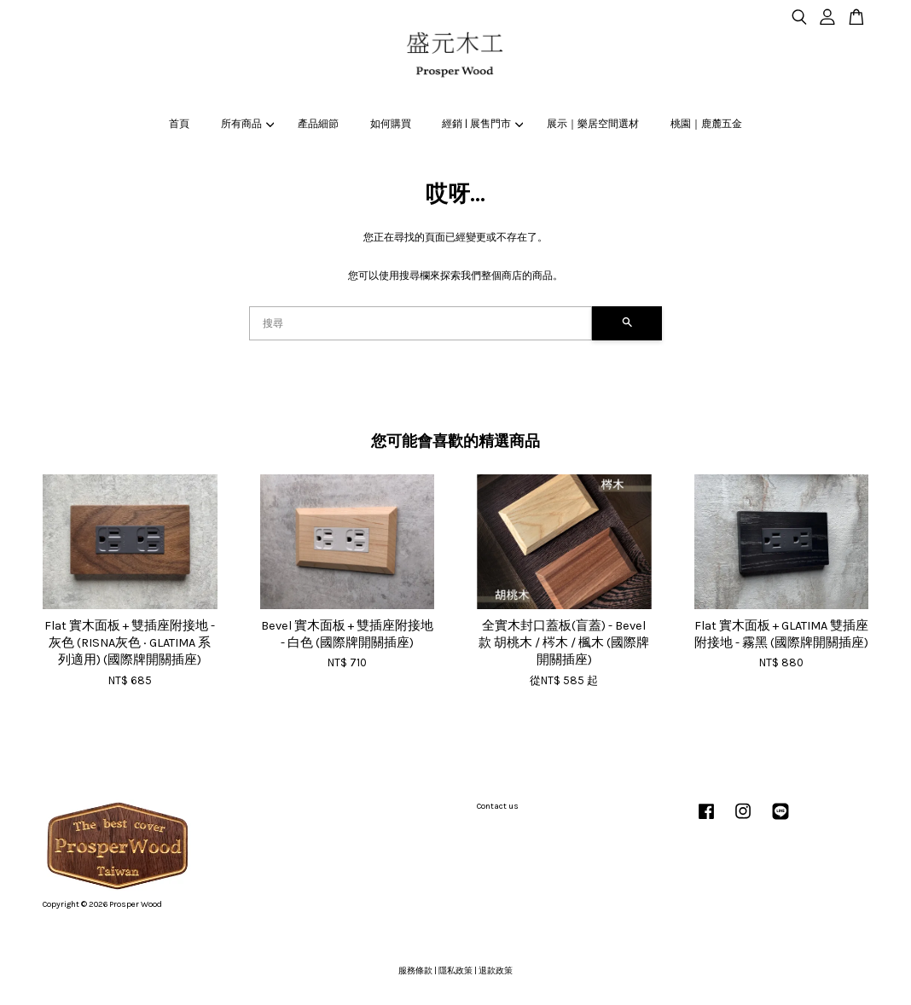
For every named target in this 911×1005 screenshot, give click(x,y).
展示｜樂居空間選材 (593, 124)
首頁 (179, 124)
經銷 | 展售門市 (482, 124)
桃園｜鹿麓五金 (706, 124)
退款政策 (496, 971)
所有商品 (247, 124)
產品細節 (318, 124)
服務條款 (415, 971)
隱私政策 (455, 971)
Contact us (498, 806)
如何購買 (390, 124)
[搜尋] (420, 323)
